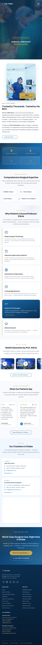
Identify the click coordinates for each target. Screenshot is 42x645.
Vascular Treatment (26, 598)
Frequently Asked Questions (8, 594)
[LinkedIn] (13, 582)
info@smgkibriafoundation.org (11, 489)
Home (3, 589)
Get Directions (6, 473)
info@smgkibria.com (9, 470)
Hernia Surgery (25, 592)
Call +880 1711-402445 (21, 560)
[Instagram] (10, 582)
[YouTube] (7, 582)
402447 (21, 468)
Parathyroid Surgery (27, 596)
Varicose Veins (25, 601)
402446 (16, 468)
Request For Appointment (8, 598)
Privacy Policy (5, 601)
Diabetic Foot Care (26, 603)
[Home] (13, 570)
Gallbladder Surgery (27, 589)
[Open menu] (38, 3)
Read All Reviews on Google (21, 432)
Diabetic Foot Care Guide (8, 605)
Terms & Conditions (6, 603)
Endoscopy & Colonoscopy (28, 608)
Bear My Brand (29, 643)
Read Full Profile (11, 137)
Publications (5, 596)
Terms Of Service (6, 608)
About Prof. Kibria (6, 592)
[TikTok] (17, 582)
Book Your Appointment (21, 555)
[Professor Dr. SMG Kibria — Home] (7, 3)
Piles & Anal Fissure (26, 594)
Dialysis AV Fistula (26, 605)
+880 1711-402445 (8, 468)
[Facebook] (3, 582)
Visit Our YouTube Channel (21, 375)
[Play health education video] (27, 363)
